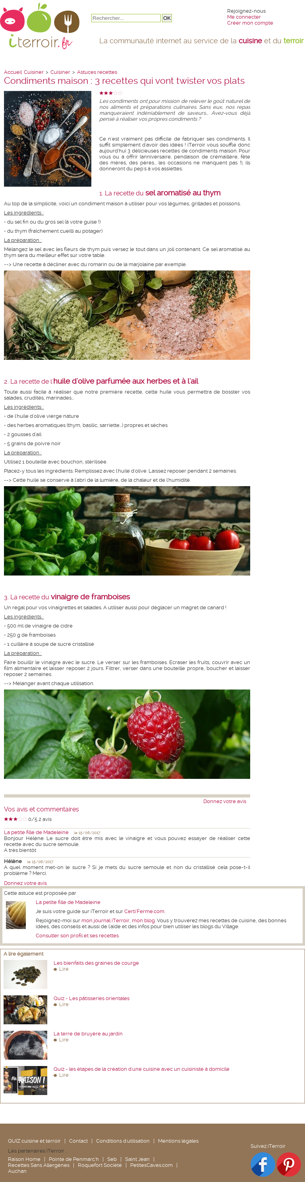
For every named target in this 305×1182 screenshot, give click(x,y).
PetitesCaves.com (151, 1165)
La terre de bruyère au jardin (88, 1034)
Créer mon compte (250, 23)
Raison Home (24, 1159)
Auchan (17, 1171)
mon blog (143, 920)
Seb (112, 1159)
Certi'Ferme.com (144, 911)
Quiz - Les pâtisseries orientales (91, 998)
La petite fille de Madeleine (36, 832)
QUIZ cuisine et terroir (34, 1141)
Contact (78, 1141)
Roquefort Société (100, 1165)
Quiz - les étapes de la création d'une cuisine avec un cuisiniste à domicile (142, 1069)
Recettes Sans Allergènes (38, 1165)
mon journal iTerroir (105, 920)
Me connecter (244, 17)
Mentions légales (178, 1141)
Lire (64, 969)
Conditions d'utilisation (123, 1141)
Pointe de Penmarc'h (74, 1159)
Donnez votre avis (224, 801)
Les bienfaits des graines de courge (96, 963)
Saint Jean (137, 1159)
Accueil (13, 72)
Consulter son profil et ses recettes (77, 936)
